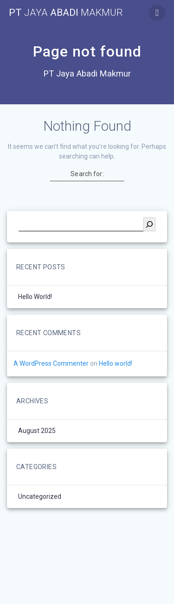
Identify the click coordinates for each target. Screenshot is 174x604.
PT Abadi (66, 13)
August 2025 (37, 430)
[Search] (149, 224)
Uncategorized (39, 496)
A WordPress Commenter (51, 363)
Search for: (87, 174)
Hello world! (35, 296)
